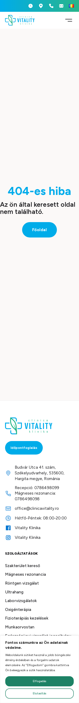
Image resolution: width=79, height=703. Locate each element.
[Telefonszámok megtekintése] (51, 5)
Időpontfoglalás (24, 448)
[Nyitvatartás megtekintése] (30, 5)
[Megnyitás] (68, 20)
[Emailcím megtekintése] (61, 5)
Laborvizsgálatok (21, 600)
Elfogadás (39, 681)
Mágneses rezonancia (25, 574)
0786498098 (27, 498)
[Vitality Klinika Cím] (41, 6)
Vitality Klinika (28, 527)
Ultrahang (14, 592)
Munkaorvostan (19, 627)
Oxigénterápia (18, 609)
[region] (39, 669)
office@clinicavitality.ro (37, 508)
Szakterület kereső (22, 565)
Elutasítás (39, 693)
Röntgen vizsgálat (22, 583)
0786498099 (46, 487)
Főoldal (39, 229)
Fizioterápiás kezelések (26, 618)
